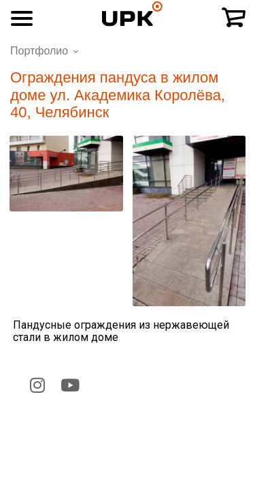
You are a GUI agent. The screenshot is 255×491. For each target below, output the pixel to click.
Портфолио (39, 51)
